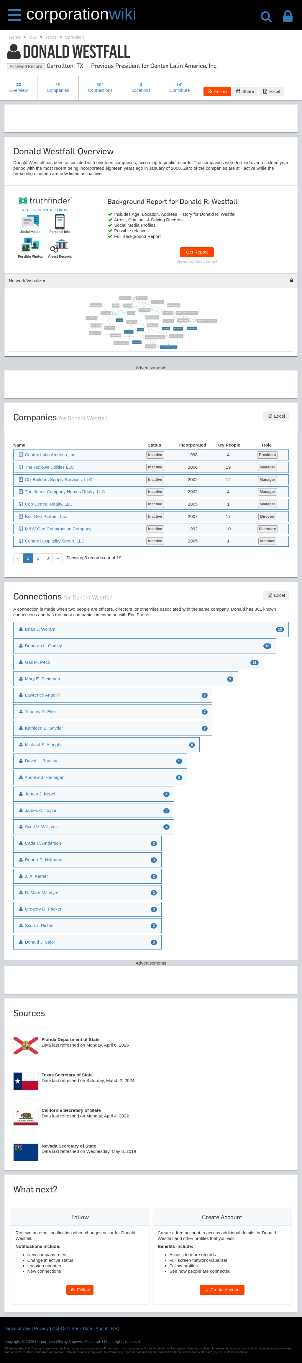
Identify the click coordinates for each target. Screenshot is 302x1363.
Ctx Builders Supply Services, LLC (155, 337)
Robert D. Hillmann (40, 859)
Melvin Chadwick (109, 328)
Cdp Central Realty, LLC (45, 503)
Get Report (197, 251)
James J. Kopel (36, 793)
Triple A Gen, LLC (142, 297)
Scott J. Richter (36, 925)
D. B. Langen (166, 328)
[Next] (57, 558)
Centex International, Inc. (121, 343)
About (101, 1328)
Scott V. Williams (38, 826)
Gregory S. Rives (191, 328)
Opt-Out (60, 1328)
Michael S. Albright (144, 309)
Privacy (41, 1328)
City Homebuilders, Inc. (176, 336)
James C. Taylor (37, 810)
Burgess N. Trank (168, 321)
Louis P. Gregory (115, 335)
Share (244, 91)
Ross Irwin (140, 329)
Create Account (222, 1289)
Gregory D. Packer (95, 333)
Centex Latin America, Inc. (47, 454)
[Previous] (18, 558)
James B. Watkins (183, 320)
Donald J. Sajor (36, 941)
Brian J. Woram (95, 325)
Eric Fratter (119, 320)
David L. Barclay (150, 346)
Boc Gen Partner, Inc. (152, 317)
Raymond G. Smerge (173, 305)
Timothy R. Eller (131, 322)
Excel (271, 91)
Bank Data (82, 1328)
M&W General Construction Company (187, 312)
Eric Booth (115, 305)
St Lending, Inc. (106, 313)
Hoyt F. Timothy (167, 312)
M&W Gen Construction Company (207, 320)
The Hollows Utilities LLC (46, 467)
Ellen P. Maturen (178, 328)
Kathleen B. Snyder (40, 727)
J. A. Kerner (130, 313)
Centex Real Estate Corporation (168, 347)
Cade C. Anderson (39, 843)
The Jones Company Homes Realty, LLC (61, 491)
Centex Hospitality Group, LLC (51, 540)
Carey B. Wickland (91, 317)
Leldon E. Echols (152, 325)
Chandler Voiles (129, 332)
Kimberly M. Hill (137, 342)
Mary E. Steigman (39, 678)
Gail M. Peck (127, 305)
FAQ (115, 1328)
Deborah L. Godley (40, 645)
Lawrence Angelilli (39, 694)
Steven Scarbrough (96, 305)
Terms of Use (17, 1328)
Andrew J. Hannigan (157, 302)
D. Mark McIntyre (38, 892)
